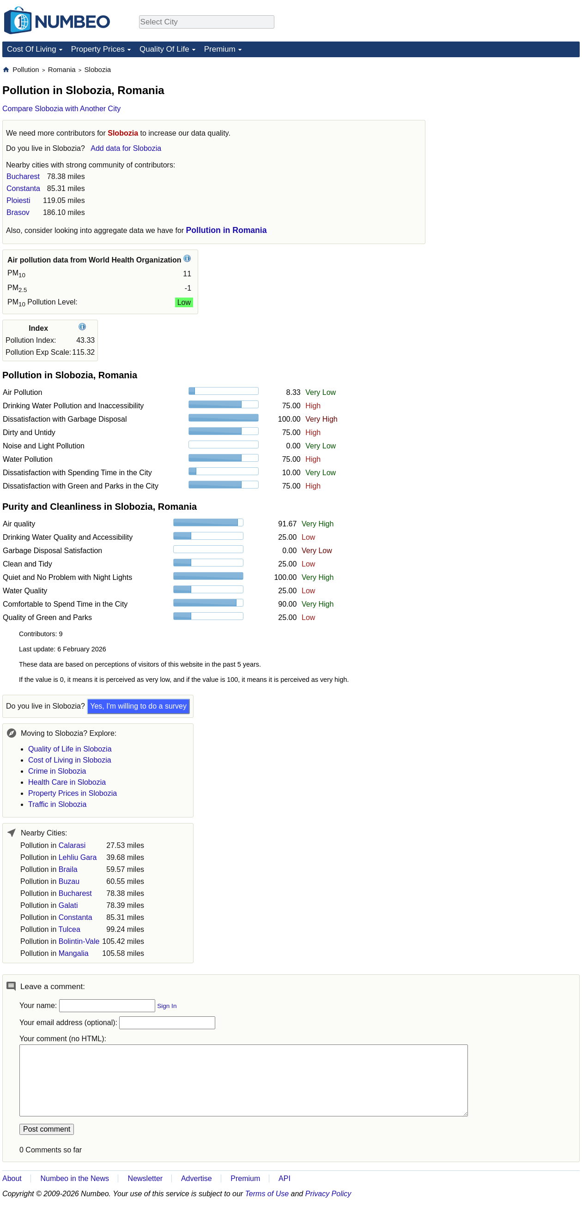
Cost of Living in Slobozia (69, 760)
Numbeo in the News (74, 1178)
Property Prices (98, 49)
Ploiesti (18, 200)
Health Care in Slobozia (67, 782)
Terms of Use (267, 1194)
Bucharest (23, 176)
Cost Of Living (31, 49)
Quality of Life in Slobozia (70, 749)
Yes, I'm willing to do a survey (138, 706)
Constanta (23, 188)
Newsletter (145, 1178)
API (285, 1178)
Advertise (196, 1178)
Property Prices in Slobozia (72, 793)
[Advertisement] (510, 122)
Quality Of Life (164, 49)
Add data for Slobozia (126, 148)
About (12, 1178)
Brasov (18, 212)
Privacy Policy (328, 1194)
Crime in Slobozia (57, 771)
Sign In (166, 1005)
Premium (220, 49)
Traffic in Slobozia (57, 804)
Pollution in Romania (226, 230)
